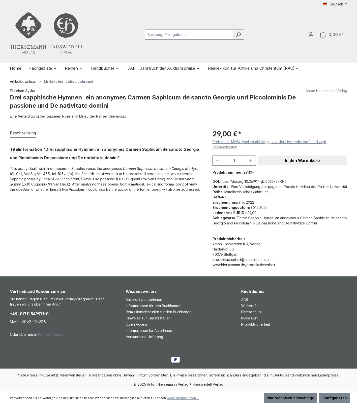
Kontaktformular (50, 334)
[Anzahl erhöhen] (251, 161)
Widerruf (248, 306)
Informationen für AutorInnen (149, 330)
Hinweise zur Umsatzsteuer (148, 318)
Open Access (137, 324)
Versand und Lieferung (144, 337)
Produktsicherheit (255, 324)
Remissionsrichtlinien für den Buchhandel (159, 312)
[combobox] (189, 35)
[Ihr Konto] (311, 34)
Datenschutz (251, 312)
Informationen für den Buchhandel (153, 306)
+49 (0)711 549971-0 (29, 313)
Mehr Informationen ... (183, 398)
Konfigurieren (335, 398)
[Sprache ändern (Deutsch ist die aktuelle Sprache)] (335, 4)
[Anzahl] (234, 161)
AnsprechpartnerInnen (144, 299)
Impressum (250, 318)
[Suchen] (238, 35)
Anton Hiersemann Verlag (326, 91)
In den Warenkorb (302, 160)
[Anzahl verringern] (217, 161)
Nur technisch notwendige (290, 398)
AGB (244, 299)
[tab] (23, 133)
